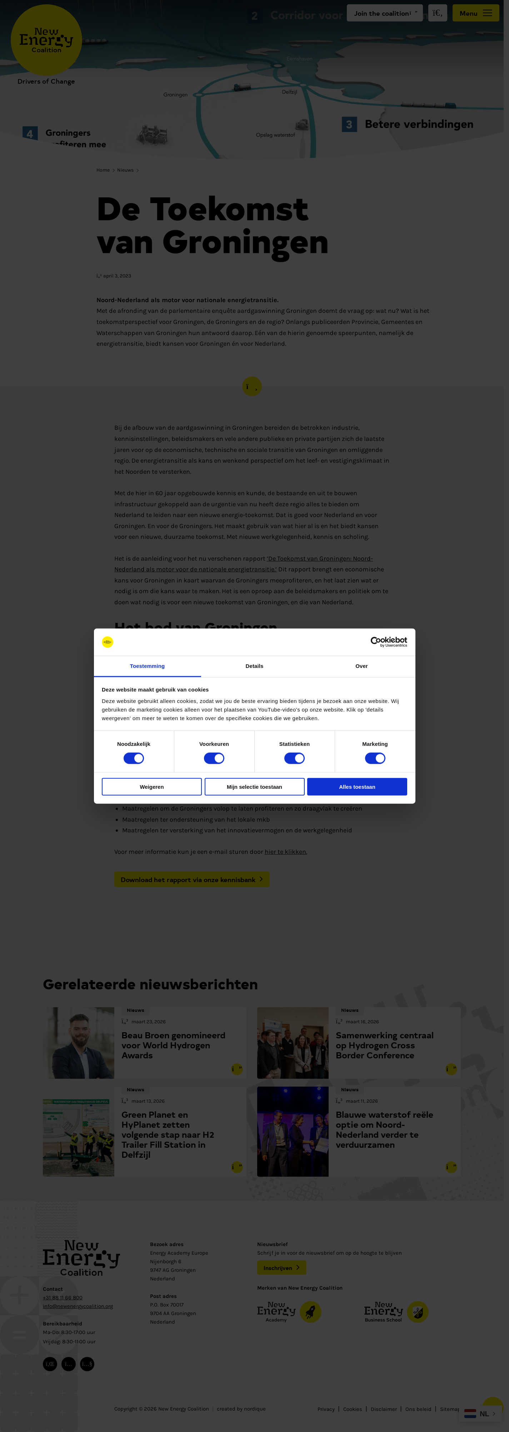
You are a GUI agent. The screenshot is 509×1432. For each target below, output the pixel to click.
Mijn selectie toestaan (254, 786)
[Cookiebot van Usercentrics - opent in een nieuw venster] (376, 642)
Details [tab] (255, 666)
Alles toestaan (357, 786)
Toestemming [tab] (147, 666)
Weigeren (152, 786)
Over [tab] (361, 666)
